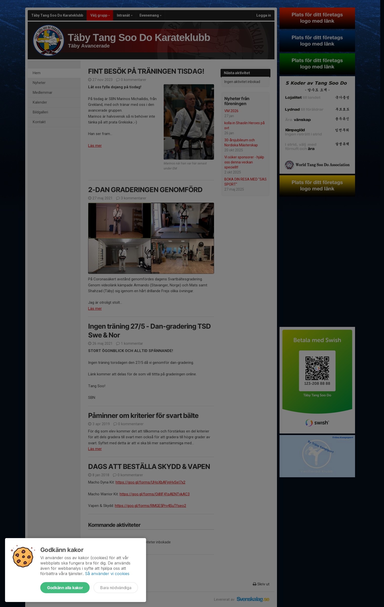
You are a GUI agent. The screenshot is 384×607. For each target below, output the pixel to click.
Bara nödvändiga (115, 587)
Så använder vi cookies (107, 573)
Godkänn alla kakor (65, 587)
